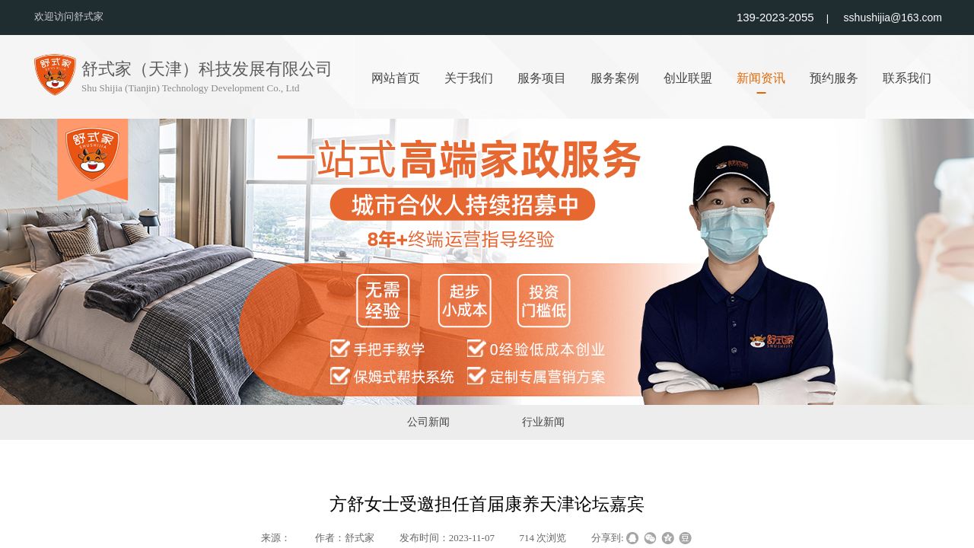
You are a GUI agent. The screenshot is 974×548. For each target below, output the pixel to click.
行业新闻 (543, 422)
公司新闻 (428, 422)
